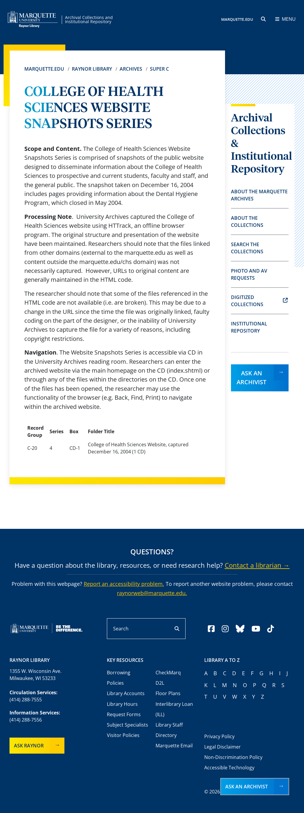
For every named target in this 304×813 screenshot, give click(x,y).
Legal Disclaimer (222, 747)
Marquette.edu (44, 69)
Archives (131, 69)
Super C (159, 69)
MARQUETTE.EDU (237, 19)
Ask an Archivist (251, 377)
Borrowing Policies (118, 677)
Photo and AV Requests (249, 274)
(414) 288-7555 (26, 699)
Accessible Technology (229, 767)
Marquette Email (174, 745)
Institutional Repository (249, 327)
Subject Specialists (127, 725)
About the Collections (247, 221)
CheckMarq (168, 672)
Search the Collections (247, 248)
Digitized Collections (259, 301)
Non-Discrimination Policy (233, 757)
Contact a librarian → (257, 565)
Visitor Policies (123, 735)
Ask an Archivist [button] (246, 786)
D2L (160, 683)
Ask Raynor (29, 745)
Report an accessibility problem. (124, 583)
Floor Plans (168, 693)
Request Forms (124, 714)
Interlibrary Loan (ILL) (174, 709)
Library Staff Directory (169, 730)
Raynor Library (92, 69)
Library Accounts (126, 693)
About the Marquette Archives (259, 195)
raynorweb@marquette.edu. (152, 593)
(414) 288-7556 (26, 719)
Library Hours (122, 704)
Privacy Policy (219, 736)
